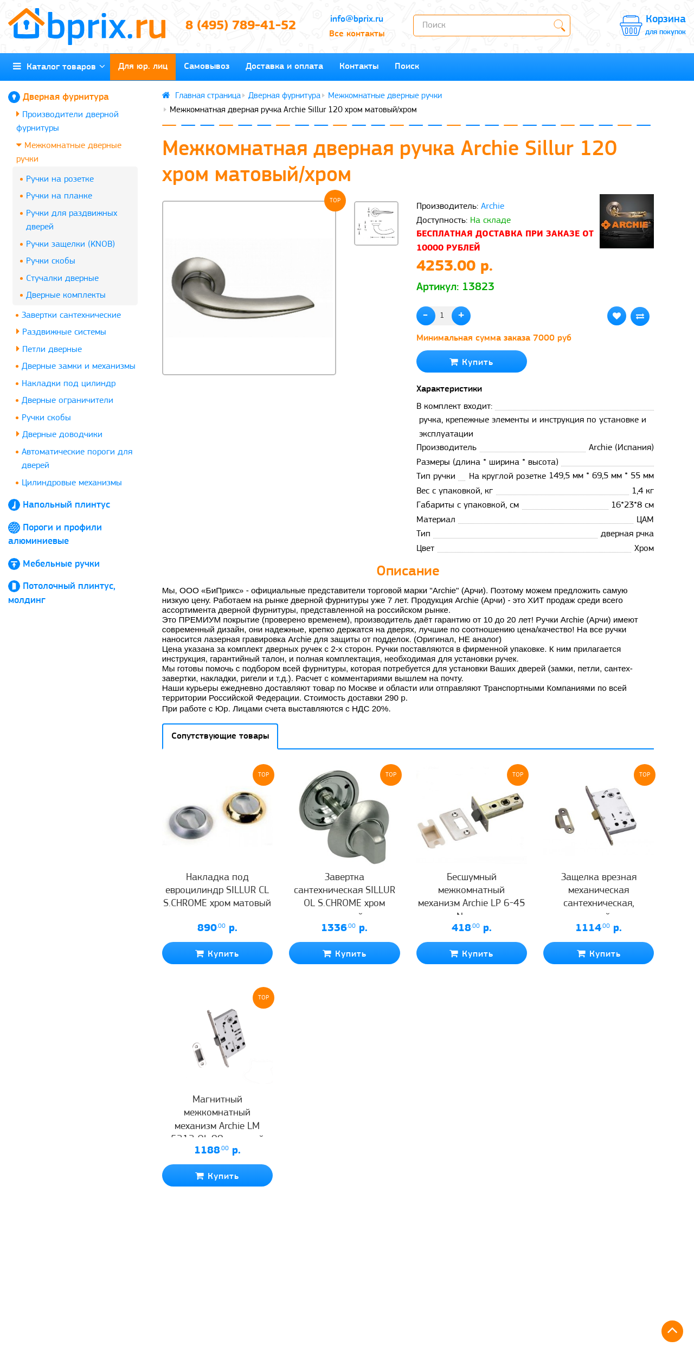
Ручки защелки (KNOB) (70, 244)
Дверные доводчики (59, 434)
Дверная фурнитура (66, 97)
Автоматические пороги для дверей (77, 459)
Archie (492, 206)
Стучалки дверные (62, 278)
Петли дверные (49, 349)
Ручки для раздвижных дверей (71, 220)
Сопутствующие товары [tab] (220, 736)
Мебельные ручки (61, 564)
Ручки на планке (59, 196)
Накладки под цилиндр (68, 383)
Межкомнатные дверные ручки (68, 152)
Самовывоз (206, 66)
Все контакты (356, 34)
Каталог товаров (59, 66)
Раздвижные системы (61, 331)
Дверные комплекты (66, 295)
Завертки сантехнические (71, 315)
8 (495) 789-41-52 (240, 26)
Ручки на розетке (60, 179)
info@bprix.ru (356, 19)
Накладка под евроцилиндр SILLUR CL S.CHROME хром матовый (217, 891)
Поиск (407, 66)
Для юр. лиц (143, 66)
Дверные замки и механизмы (79, 366)
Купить (471, 362)
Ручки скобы (50, 261)
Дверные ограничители (67, 400)
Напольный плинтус (66, 505)
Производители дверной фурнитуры (67, 121)
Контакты (358, 66)
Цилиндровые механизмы (72, 483)
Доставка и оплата (284, 66)
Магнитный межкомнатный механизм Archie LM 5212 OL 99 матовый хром (217, 1126)
